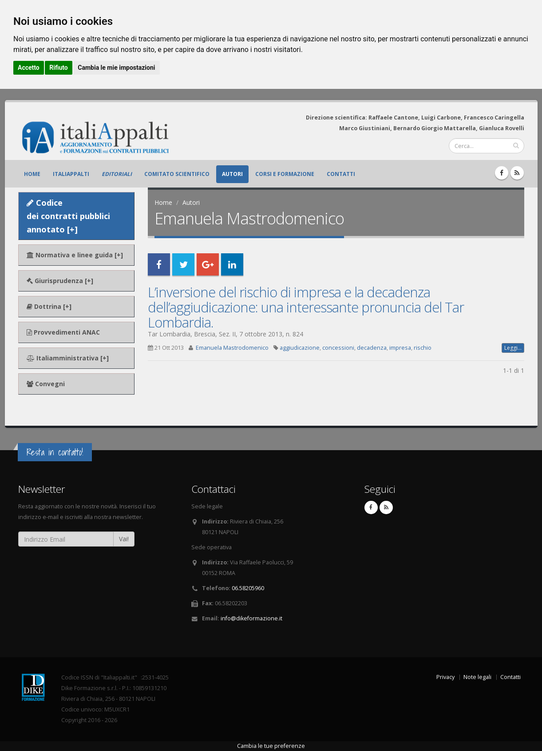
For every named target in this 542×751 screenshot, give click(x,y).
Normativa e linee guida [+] (75, 255)
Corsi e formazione (284, 174)
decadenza (372, 348)
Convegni (46, 383)
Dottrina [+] (49, 306)
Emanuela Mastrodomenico (232, 348)
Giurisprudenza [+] (60, 280)
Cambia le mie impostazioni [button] (116, 67)
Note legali (477, 677)
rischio (422, 348)
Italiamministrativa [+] (68, 358)
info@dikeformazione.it (251, 618)
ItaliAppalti (71, 174)
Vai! (124, 539)
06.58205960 (248, 588)
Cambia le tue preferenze (271, 746)
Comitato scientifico (177, 174)
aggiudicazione (300, 348)
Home (32, 174)
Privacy (445, 677)
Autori (232, 174)
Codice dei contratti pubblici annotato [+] (68, 216)
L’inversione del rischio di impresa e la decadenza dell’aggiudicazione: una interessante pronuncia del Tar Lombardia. (306, 307)
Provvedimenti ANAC (63, 332)
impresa (400, 348)
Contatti (341, 174)
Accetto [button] (29, 67)
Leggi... (513, 348)
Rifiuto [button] (58, 67)
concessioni (338, 348)
